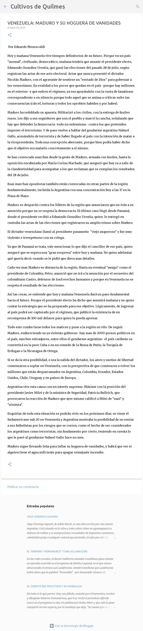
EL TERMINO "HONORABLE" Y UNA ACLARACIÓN (57, 551)
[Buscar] (70, 6)
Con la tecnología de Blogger (72, 625)
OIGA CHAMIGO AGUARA (42, 516)
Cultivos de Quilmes (37, 6)
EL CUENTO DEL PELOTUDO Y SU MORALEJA (54, 586)
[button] (9, 35)
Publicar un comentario (23, 486)
